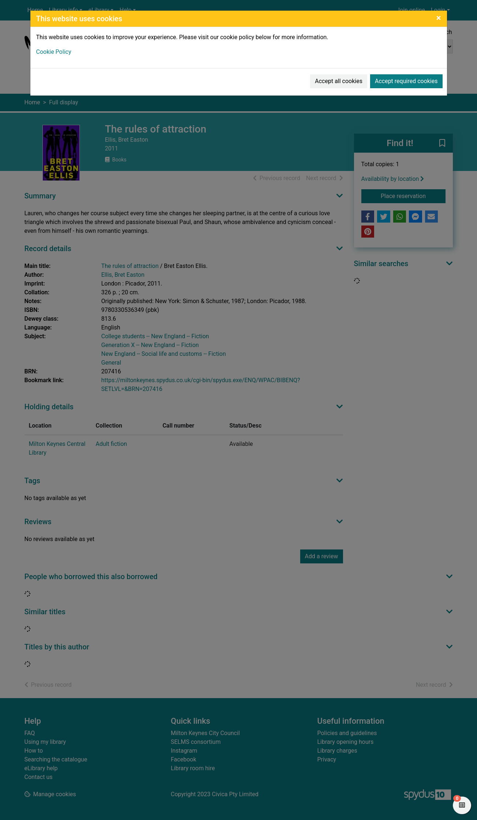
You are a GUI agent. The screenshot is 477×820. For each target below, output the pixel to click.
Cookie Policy (53, 51)
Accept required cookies (406, 81)
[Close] (439, 18)
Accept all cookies (338, 81)
